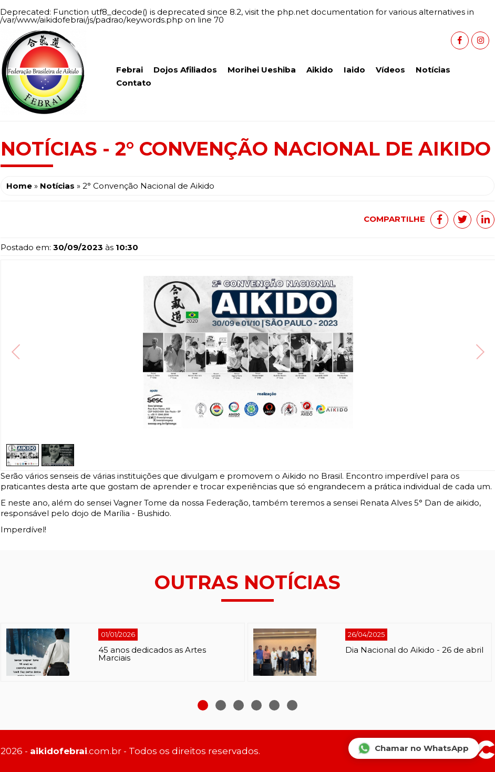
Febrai (129, 70)
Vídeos (390, 70)
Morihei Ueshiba (262, 70)
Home (19, 186)
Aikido (319, 70)
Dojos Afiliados (185, 70)
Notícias (433, 70)
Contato (133, 83)
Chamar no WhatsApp (413, 748)
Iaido (354, 70)
